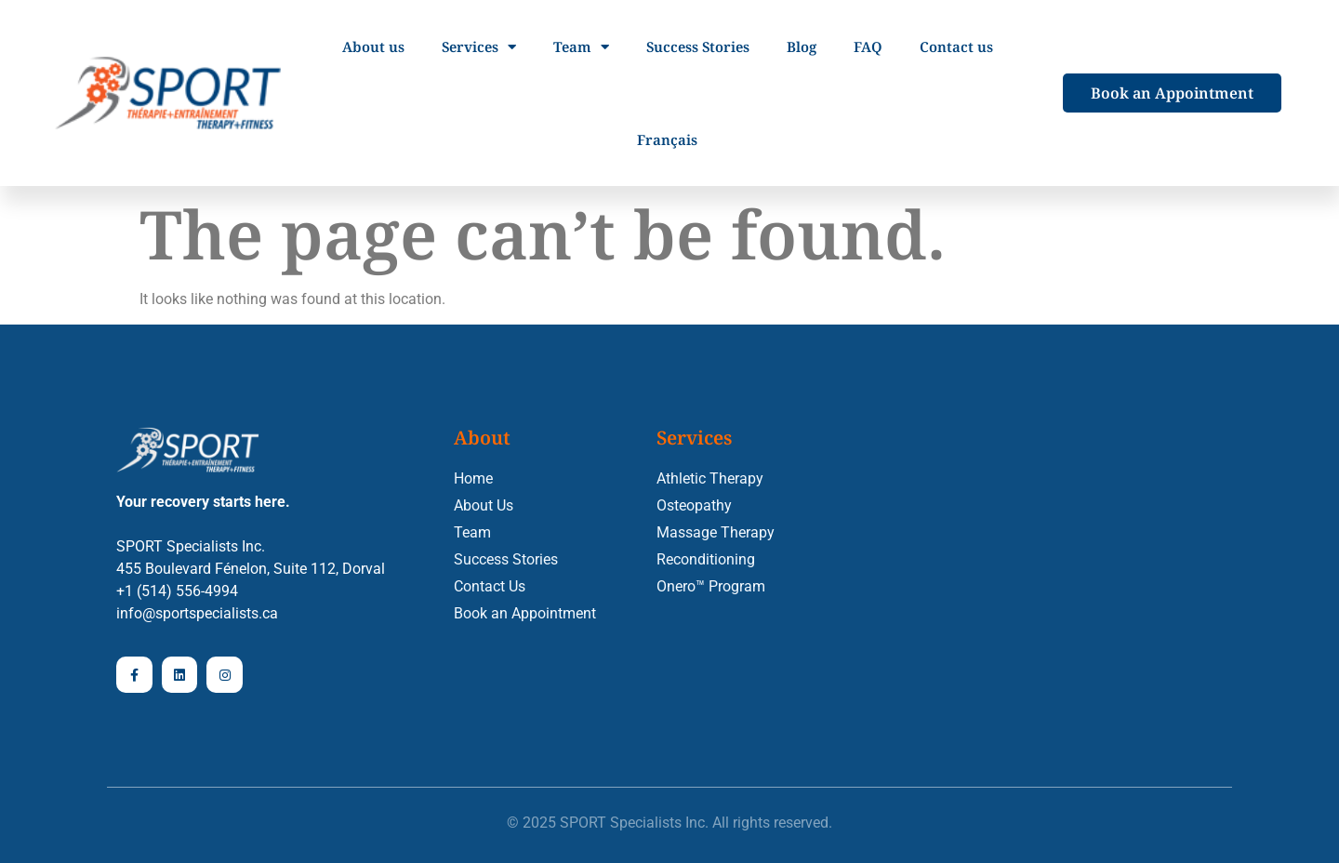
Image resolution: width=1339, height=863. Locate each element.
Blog (801, 46)
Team (581, 47)
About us (373, 46)
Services (479, 47)
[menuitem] (667, 139)
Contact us (956, 46)
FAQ (868, 46)
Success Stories (697, 46)
